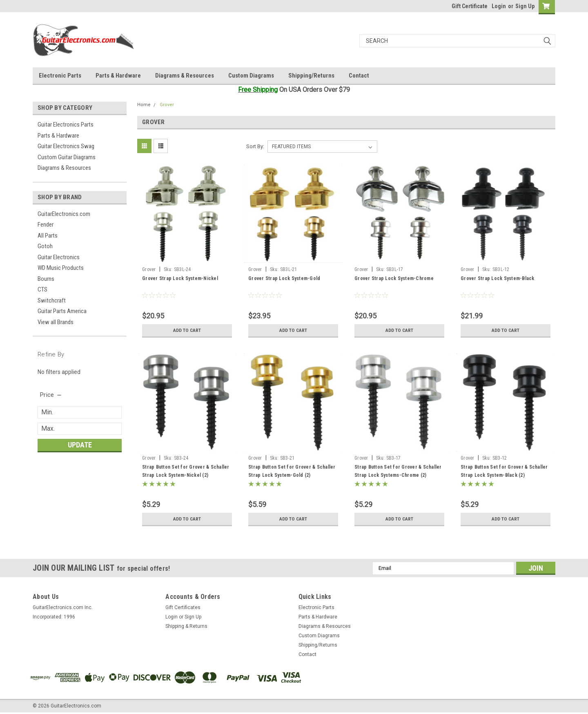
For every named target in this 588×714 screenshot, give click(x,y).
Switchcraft (52, 300)
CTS (42, 289)
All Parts (48, 235)
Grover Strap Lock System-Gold (284, 278)
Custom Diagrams (251, 75)
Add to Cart (187, 330)
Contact (359, 75)
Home (144, 104)
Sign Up (525, 6)
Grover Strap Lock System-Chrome (394, 278)
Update (80, 444)
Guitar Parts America (62, 311)
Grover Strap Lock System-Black (498, 278)
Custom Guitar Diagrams (67, 157)
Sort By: (255, 146)
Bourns (46, 278)
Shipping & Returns (186, 626)
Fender (45, 224)
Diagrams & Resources (184, 75)
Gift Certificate (470, 6)
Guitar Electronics (59, 257)
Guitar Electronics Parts (66, 124)
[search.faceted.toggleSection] (51, 394)
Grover (167, 104)
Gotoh (45, 246)
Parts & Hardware (118, 75)
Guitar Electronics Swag (66, 146)
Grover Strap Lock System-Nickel (180, 278)
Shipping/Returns (311, 75)
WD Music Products (61, 267)
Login (499, 6)
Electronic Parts (60, 75)
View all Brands (56, 322)
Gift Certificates (182, 607)
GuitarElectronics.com (64, 214)
